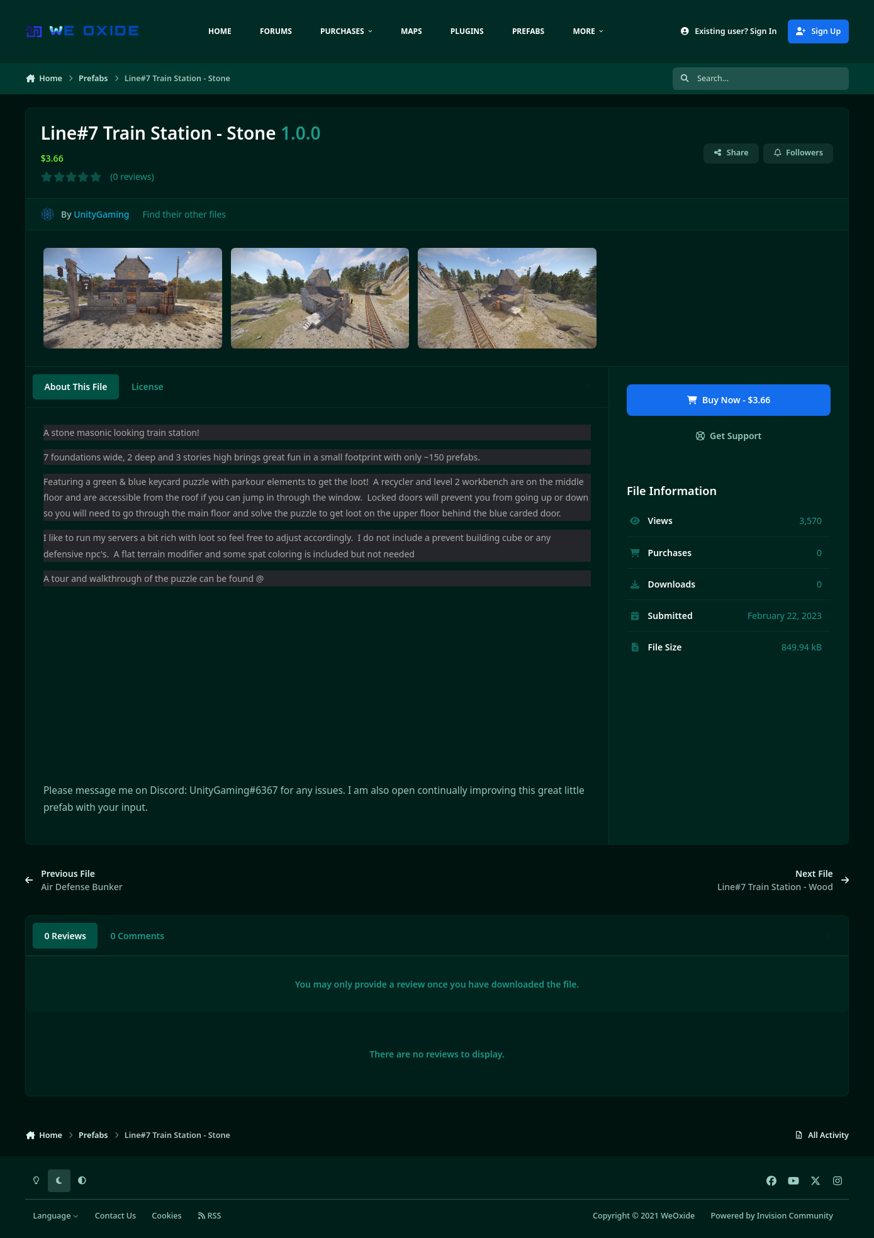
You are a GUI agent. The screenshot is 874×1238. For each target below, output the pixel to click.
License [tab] (148, 387)
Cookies (166, 1215)
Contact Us (115, 1215)
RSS (209, 1215)
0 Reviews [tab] (65, 936)
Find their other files (185, 214)
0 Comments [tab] (137, 936)
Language (56, 1215)
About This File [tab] (75, 387)
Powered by (771, 1215)
